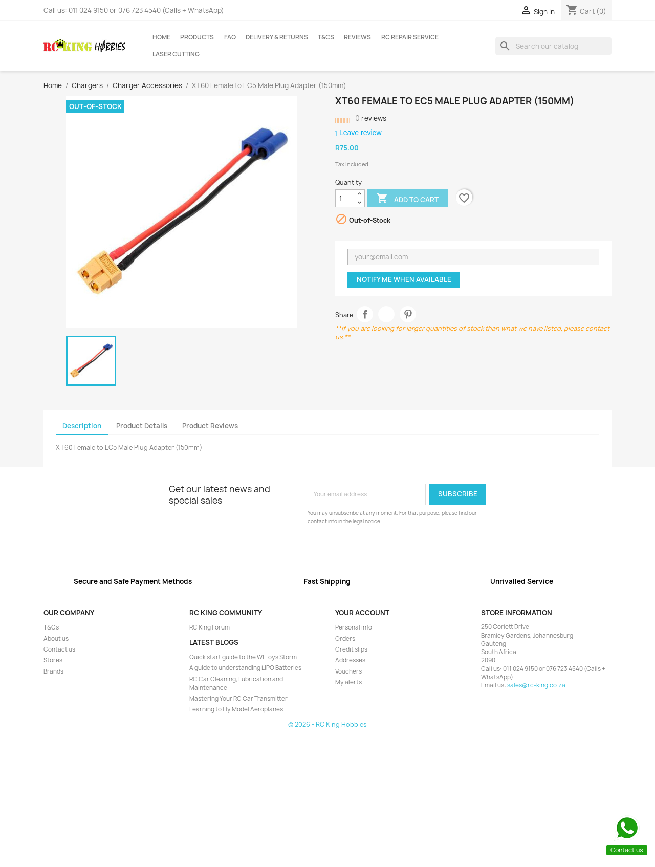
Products (197, 37)
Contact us (59, 649)
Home (161, 37)
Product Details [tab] (141, 425)
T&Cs (326, 37)
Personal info (353, 627)
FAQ (230, 37)
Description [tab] (81, 425)
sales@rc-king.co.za (536, 685)
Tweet (386, 314)
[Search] (553, 46)
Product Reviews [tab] (210, 425)
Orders (345, 639)
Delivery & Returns (277, 37)
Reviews (357, 37)
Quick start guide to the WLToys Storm (243, 657)
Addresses (350, 660)
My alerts (348, 682)
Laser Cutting (176, 54)
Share (365, 314)
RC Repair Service (410, 37)
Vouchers (348, 671)
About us (56, 639)
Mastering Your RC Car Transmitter (238, 699)
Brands (53, 671)
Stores (52, 660)
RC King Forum (209, 627)
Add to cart (407, 199)
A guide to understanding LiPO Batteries (245, 668)
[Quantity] (345, 198)
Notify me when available (404, 279)
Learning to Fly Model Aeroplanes (236, 709)
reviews (370, 118)
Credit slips (351, 649)
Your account (362, 612)
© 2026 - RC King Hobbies (327, 724)
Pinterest (408, 314)
